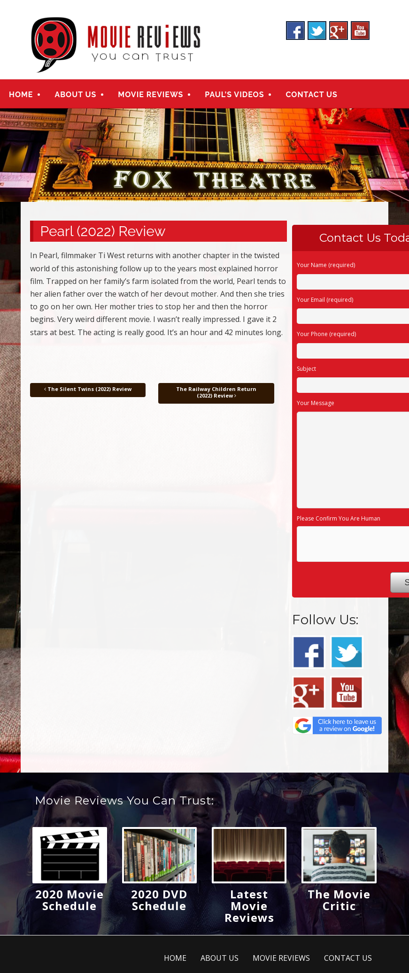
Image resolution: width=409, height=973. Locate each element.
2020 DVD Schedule (159, 900)
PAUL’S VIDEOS (234, 94)
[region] (204, 155)
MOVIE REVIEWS (150, 94)
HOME (21, 94)
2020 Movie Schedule (69, 900)
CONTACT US (311, 94)
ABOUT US (75, 94)
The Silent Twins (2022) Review (87, 388)
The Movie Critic (339, 900)
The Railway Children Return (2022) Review (216, 392)
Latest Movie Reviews (249, 906)
